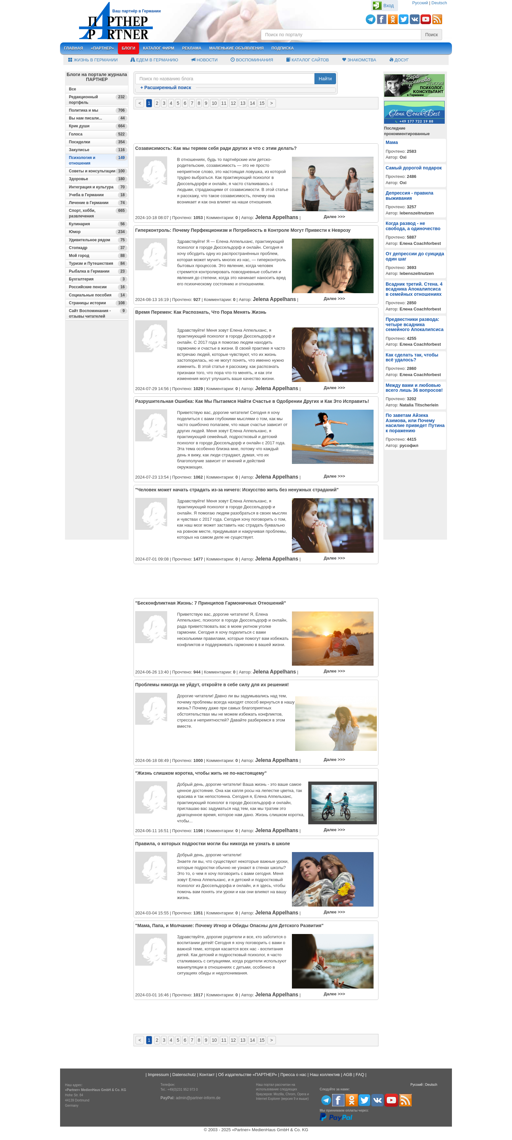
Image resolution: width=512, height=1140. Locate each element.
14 (252, 103)
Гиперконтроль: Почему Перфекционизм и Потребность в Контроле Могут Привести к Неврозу (243, 230)
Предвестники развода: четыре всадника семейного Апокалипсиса (414, 324)
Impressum (158, 1074)
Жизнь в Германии (93, 59)
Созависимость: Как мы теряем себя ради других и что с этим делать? (215, 148)
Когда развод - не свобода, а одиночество (413, 226)
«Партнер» (102, 48)
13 (243, 103)
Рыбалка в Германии (98, 271)
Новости (204, 59)
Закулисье (98, 150)
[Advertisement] (97, 441)
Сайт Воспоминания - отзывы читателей (98, 313)
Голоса (98, 134)
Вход (388, 5)
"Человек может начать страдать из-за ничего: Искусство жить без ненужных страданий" (237, 489)
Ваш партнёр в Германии (136, 11)
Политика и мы (98, 110)
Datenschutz (184, 1074)
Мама (392, 142)
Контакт (207, 1074)
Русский (420, 2)
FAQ (360, 1074)
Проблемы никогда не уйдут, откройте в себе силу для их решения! (212, 684)
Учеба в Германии (98, 195)
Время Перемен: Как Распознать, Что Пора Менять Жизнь (200, 312)
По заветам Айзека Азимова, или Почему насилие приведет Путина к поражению (415, 423)
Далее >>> (334, 216)
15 (261, 103)
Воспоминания (252, 59)
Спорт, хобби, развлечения (98, 213)
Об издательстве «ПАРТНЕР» (247, 1074)
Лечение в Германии (98, 203)
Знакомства (359, 59)
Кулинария (98, 224)
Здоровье (98, 179)
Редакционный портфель (98, 99)
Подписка (282, 48)
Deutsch (439, 2)
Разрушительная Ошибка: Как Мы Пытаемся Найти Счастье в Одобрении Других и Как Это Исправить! (252, 401)
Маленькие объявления (236, 48)
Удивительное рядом (98, 240)
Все (72, 89)
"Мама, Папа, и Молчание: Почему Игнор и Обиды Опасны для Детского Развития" (229, 925)
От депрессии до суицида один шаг (415, 256)
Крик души (98, 126)
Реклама (191, 48)
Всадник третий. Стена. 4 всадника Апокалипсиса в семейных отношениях (414, 289)
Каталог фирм (158, 48)
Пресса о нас (293, 1074)
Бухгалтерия (98, 279)
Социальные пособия (98, 295)
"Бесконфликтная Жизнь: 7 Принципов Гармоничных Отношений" (210, 603)
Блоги (129, 48)
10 (214, 103)
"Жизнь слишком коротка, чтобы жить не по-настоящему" (201, 773)
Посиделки (98, 142)
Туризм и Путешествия (98, 263)
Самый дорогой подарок (414, 167)
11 (224, 103)
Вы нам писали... (98, 118)
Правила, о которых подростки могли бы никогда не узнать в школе (212, 843)
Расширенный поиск (165, 87)
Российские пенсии (98, 287)
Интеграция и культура (98, 187)
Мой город (98, 256)
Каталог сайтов (307, 59)
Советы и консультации (98, 171)
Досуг (399, 59)
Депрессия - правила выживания (409, 195)
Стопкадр (98, 248)
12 (233, 103)
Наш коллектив (325, 1074)
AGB (347, 1074)
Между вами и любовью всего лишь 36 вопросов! (414, 388)
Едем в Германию (154, 59)
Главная (73, 48)
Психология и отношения (98, 160)
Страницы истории (98, 303)
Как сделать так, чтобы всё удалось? (412, 357)
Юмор (98, 232)
